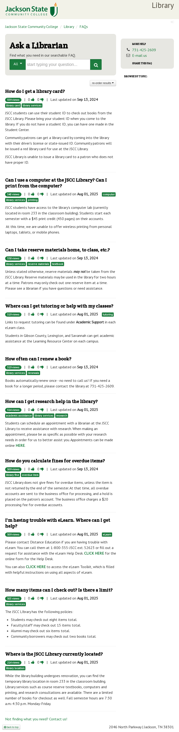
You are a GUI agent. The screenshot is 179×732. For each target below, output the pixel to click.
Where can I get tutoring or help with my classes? (59, 306)
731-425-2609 (144, 49)
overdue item (30, 475)
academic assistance (19, 415)
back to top (11, 727)
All (18, 63)
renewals (33, 373)
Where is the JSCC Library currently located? (54, 654)
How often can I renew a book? (38, 359)
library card (13, 105)
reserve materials (38, 264)
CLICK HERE (94, 553)
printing (33, 200)
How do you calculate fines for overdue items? (55, 461)
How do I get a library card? (35, 91)
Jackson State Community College (31, 26)
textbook (57, 264)
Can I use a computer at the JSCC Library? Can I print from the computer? (56, 183)
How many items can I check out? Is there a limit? (59, 590)
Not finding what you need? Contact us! (36, 719)
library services (32, 105)
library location (15, 668)
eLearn (107, 534)
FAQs (83, 26)
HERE (20, 445)
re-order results (103, 83)
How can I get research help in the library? (51, 401)
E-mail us (139, 55)
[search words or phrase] (58, 64)
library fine (12, 475)
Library (69, 26)
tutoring (108, 314)
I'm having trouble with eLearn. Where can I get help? (57, 523)
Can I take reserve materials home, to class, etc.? (57, 250)
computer (109, 194)
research (61, 415)
